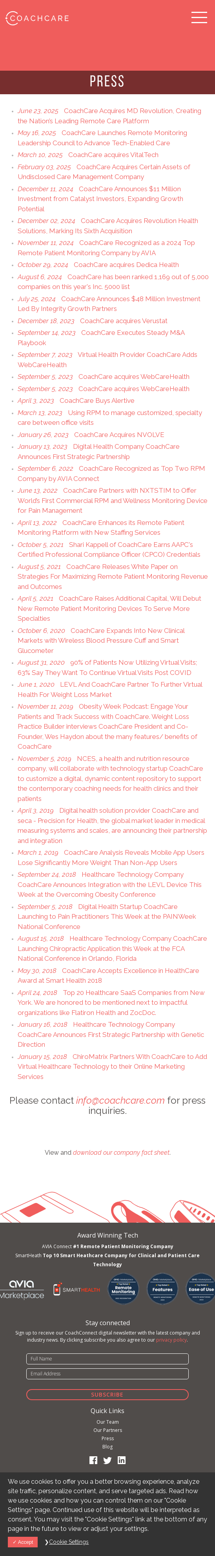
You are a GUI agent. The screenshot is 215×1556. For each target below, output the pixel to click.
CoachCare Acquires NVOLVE (91, 435)
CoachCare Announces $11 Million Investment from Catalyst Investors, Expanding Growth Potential (100, 199)
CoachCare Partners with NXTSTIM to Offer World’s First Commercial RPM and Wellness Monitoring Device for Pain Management (113, 500)
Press (108, 1438)
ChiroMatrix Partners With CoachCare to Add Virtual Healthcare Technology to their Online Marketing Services (112, 1067)
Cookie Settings (69, 1542)
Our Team (108, 1422)
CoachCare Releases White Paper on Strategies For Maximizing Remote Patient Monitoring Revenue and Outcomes (113, 577)
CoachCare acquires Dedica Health (98, 265)
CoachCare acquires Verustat (93, 321)
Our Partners (107, 1430)
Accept (23, 1542)
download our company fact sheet (121, 1152)
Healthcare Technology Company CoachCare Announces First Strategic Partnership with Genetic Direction (111, 1034)
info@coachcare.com (120, 1100)
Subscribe (107, 1394)
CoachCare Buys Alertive (76, 400)
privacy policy (171, 1340)
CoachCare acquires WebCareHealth (103, 376)
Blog (107, 1446)
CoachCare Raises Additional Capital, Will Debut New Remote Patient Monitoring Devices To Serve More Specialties (109, 608)
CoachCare (36, 17)
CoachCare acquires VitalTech (88, 155)
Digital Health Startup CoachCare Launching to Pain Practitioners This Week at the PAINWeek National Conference (107, 917)
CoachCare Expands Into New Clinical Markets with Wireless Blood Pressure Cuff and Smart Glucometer (101, 641)
